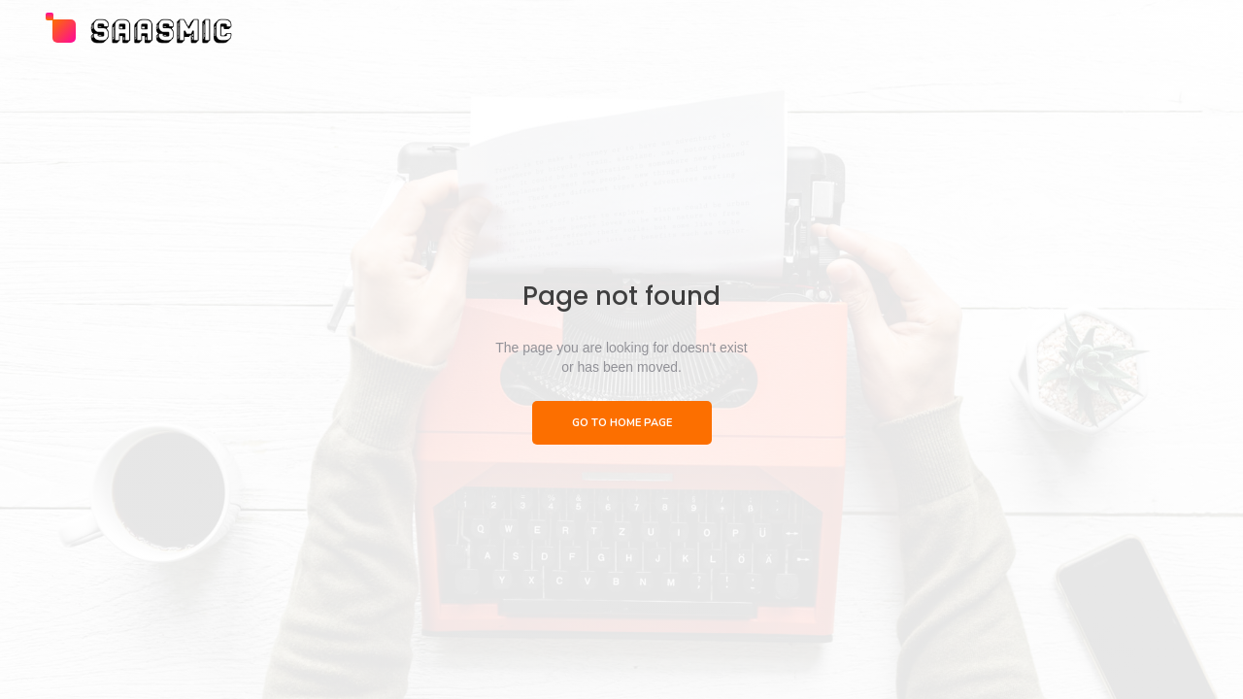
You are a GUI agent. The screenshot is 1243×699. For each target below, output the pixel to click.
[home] (140, 31)
